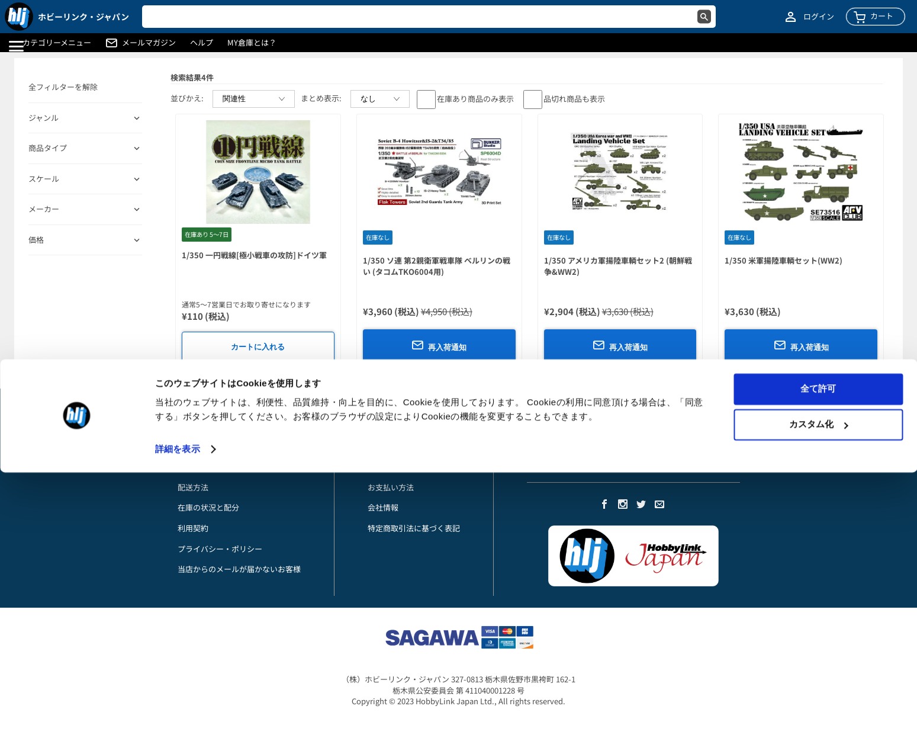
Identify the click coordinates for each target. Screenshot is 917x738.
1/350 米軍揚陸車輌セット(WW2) (783, 260)
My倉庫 (381, 425)
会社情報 (383, 507)
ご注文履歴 (387, 466)
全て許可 (818, 654)
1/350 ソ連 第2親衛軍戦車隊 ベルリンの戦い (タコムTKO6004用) (436, 266)
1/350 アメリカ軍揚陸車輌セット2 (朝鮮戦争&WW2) (618, 266)
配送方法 (193, 487)
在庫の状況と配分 (208, 507)
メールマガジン (149, 42)
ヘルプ (201, 42)
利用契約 (193, 528)
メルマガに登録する (561, 466)
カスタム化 (818, 690)
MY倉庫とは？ (251, 42)
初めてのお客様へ (208, 446)
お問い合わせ (201, 425)
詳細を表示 (177, 715)
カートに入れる (258, 346)
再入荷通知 (438, 345)
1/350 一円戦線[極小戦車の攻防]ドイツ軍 (254, 255)
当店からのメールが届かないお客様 (239, 569)
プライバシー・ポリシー (220, 548)
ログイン (818, 16)
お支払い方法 (201, 466)
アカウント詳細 (395, 446)
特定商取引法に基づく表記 (414, 528)
